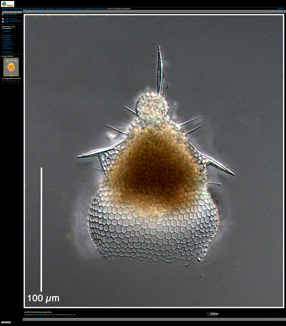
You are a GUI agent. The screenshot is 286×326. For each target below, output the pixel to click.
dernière (279, 11)
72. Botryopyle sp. (7, 44)
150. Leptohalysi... (7, 52)
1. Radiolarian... (6, 31)
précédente (39, 11)
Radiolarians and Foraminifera (95, 8)
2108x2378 (214, 315)
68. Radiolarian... (7, 35)
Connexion (280, 8)
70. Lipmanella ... (7, 39)
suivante (271, 11)
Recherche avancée (10, 14)
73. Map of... (5, 46)
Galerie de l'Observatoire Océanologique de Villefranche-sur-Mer (23, 8)
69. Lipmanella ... (7, 37)
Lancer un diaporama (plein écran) (13, 21)
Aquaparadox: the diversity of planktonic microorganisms (64, 8)
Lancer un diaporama (11, 19)
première (29, 11)
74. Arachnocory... (7, 48)
